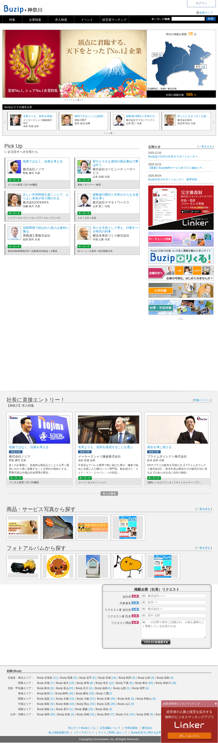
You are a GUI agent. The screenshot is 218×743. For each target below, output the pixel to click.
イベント (87, 19)
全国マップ (206, 12)
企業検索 (35, 19)
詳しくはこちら (189, 735)
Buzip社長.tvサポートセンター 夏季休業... (173, 179)
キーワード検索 (161, 19)
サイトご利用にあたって (112, 732)
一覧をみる (205, 146)
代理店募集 (131, 727)
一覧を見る (203, 509)
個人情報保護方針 (58, 732)
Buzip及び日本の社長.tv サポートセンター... (174, 156)
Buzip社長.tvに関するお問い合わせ (151, 732)
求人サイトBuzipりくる (81, 727)
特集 (12, 19)
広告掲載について (110, 727)
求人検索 (61, 19)
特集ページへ (202, 400)
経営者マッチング (114, 19)
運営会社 (147, 727)
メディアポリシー (83, 732)
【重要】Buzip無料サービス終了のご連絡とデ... (176, 167)
